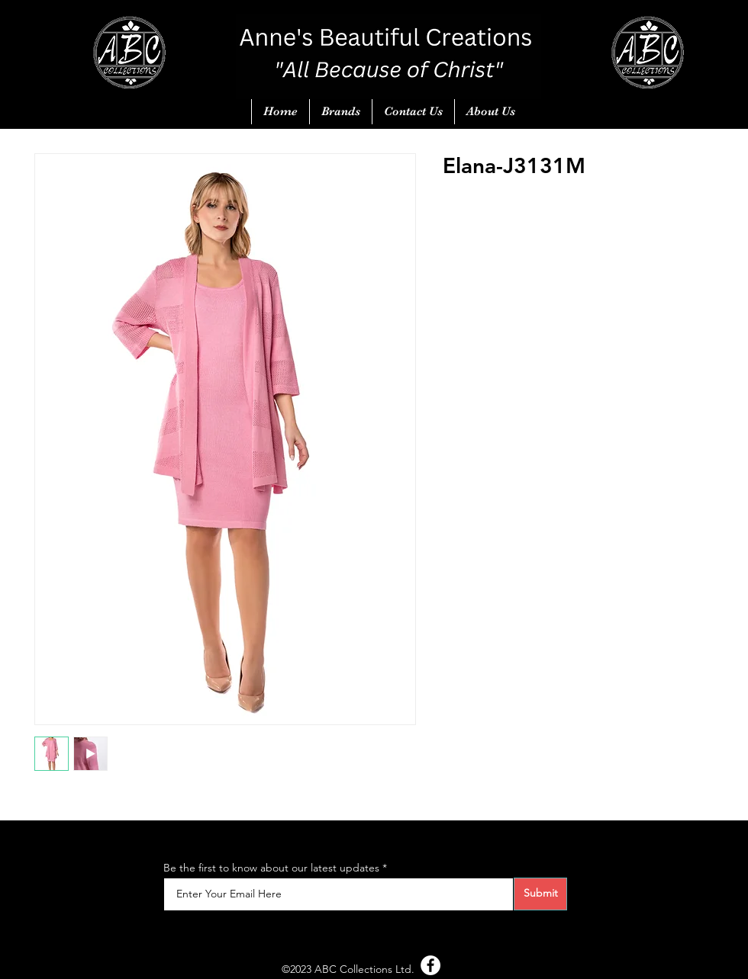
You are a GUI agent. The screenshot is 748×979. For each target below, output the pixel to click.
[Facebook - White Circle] (430, 965)
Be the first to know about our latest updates (271, 867)
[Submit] (540, 894)
